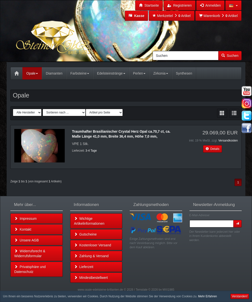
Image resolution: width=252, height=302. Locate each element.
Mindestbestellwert (91, 278)
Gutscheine (85, 234)
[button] (233, 5)
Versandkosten (228, 140)
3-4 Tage (91, 150)
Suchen (229, 56)
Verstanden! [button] (240, 296)
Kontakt (22, 229)
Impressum (25, 219)
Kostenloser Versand (92, 245)
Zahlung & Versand (91, 256)
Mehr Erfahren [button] (207, 296)
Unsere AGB (26, 240)
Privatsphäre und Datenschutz (30, 269)
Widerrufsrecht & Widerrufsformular (29, 253)
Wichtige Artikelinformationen (89, 221)
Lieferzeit (84, 267)
